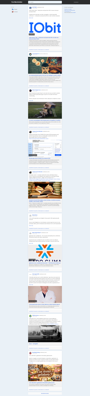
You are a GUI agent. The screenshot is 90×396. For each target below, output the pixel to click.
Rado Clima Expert (36, 232)
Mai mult (31, 17)
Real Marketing (36, 352)
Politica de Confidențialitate (69, 10)
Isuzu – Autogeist (33, 343)
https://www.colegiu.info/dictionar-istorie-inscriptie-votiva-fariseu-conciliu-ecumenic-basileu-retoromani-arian (45, 179)
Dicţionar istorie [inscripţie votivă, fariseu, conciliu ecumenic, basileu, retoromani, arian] (44, 200)
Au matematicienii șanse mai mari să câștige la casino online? (45, 75)
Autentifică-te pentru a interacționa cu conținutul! (39, 49)
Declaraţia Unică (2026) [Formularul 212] (39, 158)
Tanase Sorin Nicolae (37, 131)
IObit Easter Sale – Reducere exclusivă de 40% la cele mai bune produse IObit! (43, 38)
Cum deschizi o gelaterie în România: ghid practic (41, 382)
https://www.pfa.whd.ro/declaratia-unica (38, 138)
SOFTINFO (34, 7)
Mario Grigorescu (36, 90)
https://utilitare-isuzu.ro (52, 324)
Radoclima (34, 215)
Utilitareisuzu (35, 315)
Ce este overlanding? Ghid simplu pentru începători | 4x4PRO (44, 120)
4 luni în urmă (34, 8)
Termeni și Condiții (67, 9)
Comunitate (35, 53)
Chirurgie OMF (35, 274)
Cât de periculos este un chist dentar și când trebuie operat (44, 304)
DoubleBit (74, 12)
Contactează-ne (67, 11)
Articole (15, 12)
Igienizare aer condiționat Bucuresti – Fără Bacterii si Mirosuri (45, 263)
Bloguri (14, 9)
